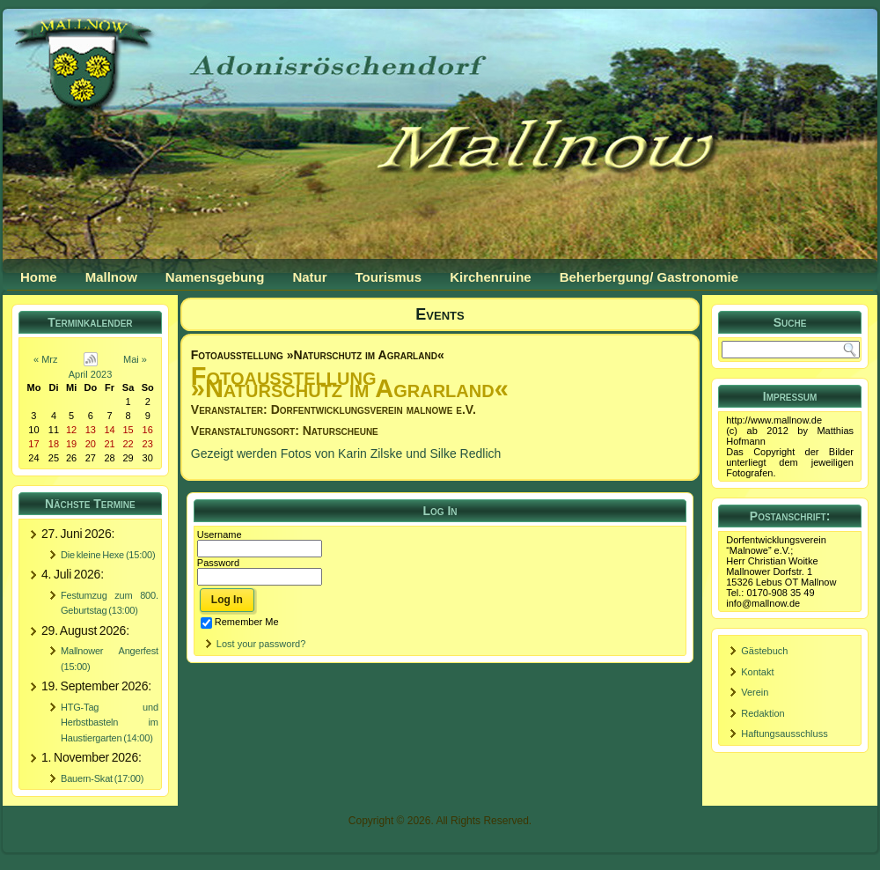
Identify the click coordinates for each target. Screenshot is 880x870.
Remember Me (240, 621)
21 (109, 444)
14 (109, 429)
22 (127, 444)
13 (90, 429)
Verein (754, 692)
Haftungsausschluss (784, 733)
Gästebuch (764, 650)
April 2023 (91, 374)
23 (148, 444)
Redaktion (763, 713)
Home (38, 276)
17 (33, 444)
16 (148, 429)
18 (53, 444)
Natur (309, 276)
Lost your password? (261, 643)
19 (71, 444)
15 (127, 429)
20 (90, 444)
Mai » (135, 359)
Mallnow (111, 276)
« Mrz (45, 359)
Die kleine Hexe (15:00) (108, 554)
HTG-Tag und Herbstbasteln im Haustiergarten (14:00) (109, 722)
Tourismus (389, 276)
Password (218, 562)
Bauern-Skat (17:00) (102, 778)
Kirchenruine (491, 276)
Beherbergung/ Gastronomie (649, 276)
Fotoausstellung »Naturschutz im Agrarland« (317, 355)
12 (71, 429)
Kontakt (757, 672)
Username (219, 534)
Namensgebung (215, 276)
